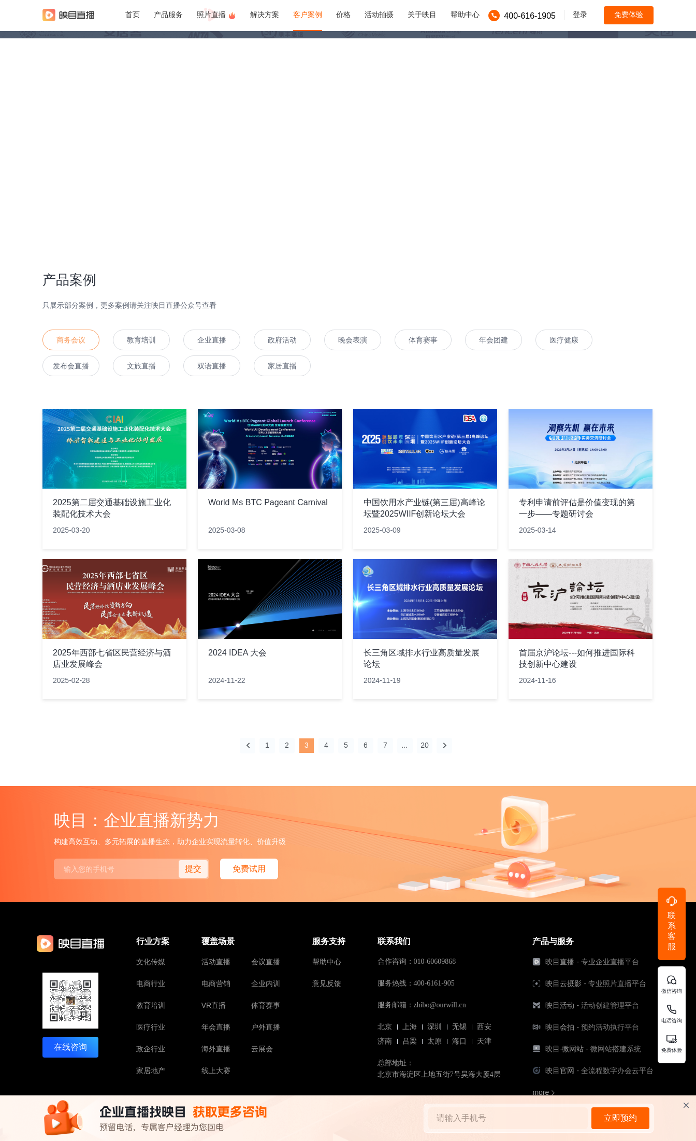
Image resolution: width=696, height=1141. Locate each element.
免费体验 (628, 14)
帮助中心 (465, 14)
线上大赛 (215, 1070)
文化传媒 (150, 962)
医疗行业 (150, 1027)
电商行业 (150, 983)
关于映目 (422, 14)
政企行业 (150, 1049)
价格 (343, 14)
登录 (580, 14)
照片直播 (216, 15)
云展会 (262, 1049)
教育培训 (150, 1005)
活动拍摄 (379, 14)
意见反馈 (326, 983)
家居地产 (150, 1070)
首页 (132, 14)
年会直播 (215, 1027)
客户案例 (307, 14)
